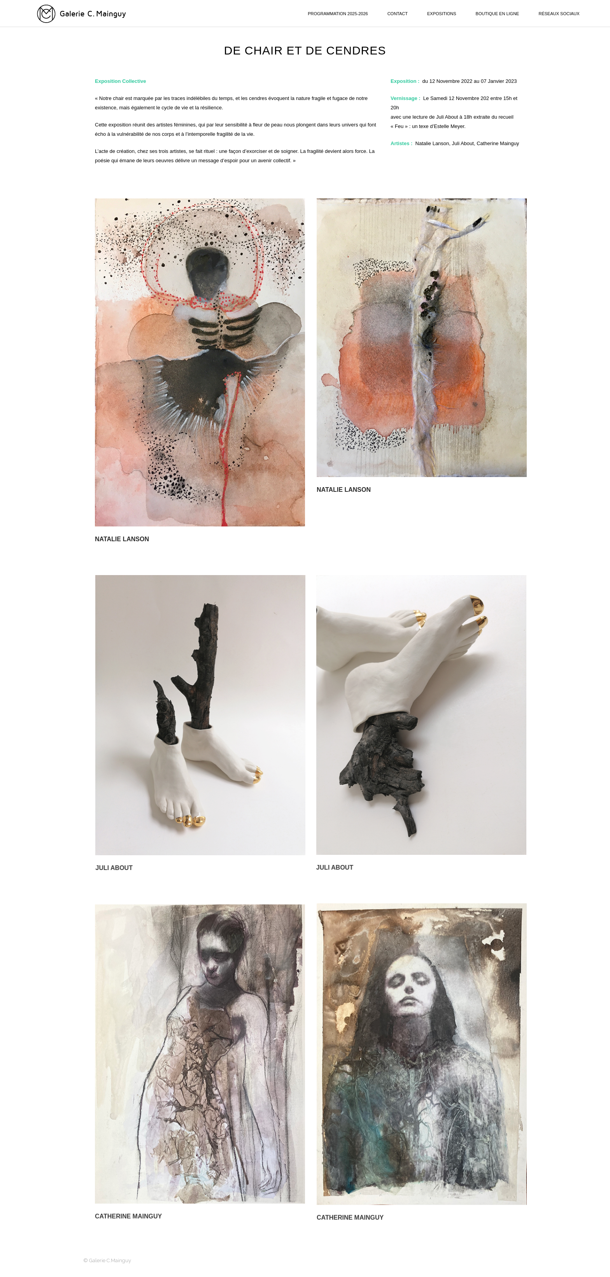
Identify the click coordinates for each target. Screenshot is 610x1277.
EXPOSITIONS (441, 13)
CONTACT (397, 13)
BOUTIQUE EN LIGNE (497, 13)
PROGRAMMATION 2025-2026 (338, 13)
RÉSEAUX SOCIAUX (558, 13)
